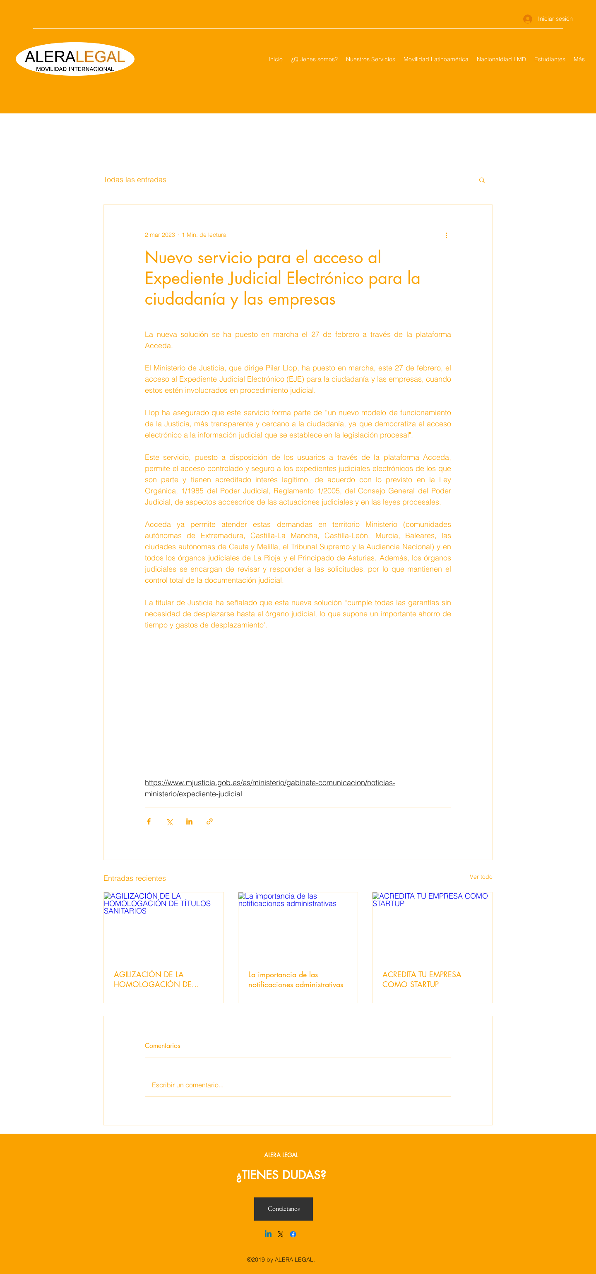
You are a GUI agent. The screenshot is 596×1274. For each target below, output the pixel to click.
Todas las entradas (134, 179)
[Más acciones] (446, 235)
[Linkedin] (268, 1234)
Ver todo (481, 876)
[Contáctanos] (283, 1209)
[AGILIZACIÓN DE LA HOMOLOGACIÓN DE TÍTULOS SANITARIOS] (163, 925)
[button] (482, 179)
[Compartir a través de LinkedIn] (189, 821)
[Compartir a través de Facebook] (149, 821)
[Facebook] (293, 1234)
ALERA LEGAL (281, 1155)
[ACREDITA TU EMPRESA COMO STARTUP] (432, 925)
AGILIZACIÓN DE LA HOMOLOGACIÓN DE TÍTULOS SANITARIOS (153, 979)
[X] (280, 1234)
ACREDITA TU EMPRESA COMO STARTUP (421, 979)
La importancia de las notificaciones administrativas (295, 979)
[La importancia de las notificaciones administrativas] (298, 925)
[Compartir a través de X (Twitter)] (169, 821)
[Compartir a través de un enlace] (210, 821)
